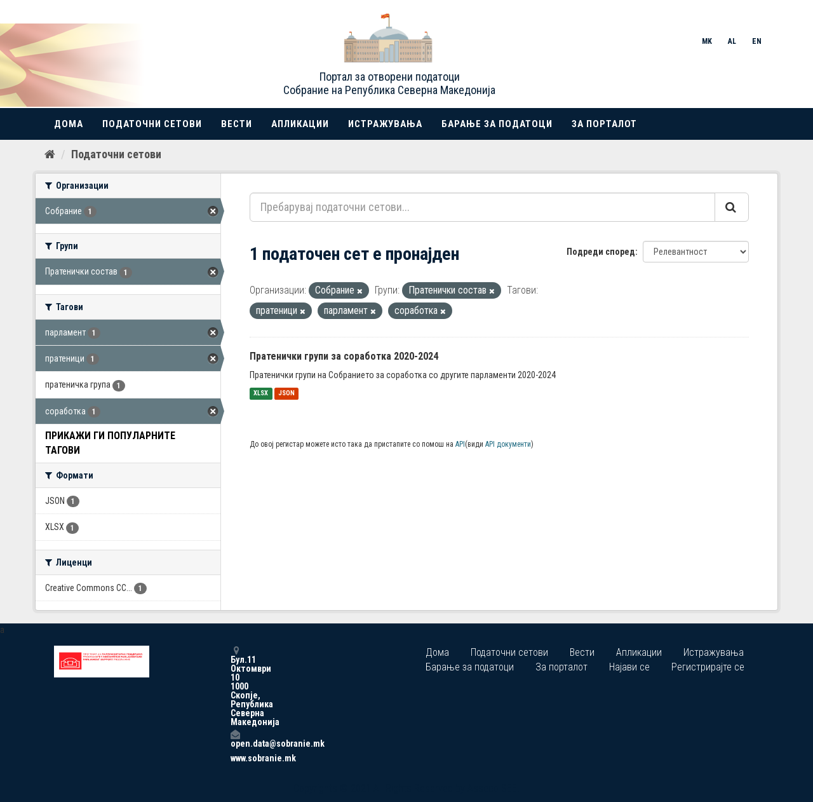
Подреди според (601, 252)
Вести (236, 124)
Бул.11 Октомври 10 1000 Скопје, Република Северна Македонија (235, 686)
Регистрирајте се (707, 667)
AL (732, 41)
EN (757, 41)
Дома (68, 124)
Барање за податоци (497, 124)
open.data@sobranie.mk (235, 739)
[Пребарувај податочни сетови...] (482, 207)
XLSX (260, 394)
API (460, 444)
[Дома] (49, 154)
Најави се (629, 667)
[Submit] (732, 207)
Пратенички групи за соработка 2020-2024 (344, 356)
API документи (508, 444)
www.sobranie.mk (235, 758)
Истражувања (385, 124)
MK (707, 41)
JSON (286, 394)
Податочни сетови (152, 124)
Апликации (300, 124)
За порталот (604, 124)
